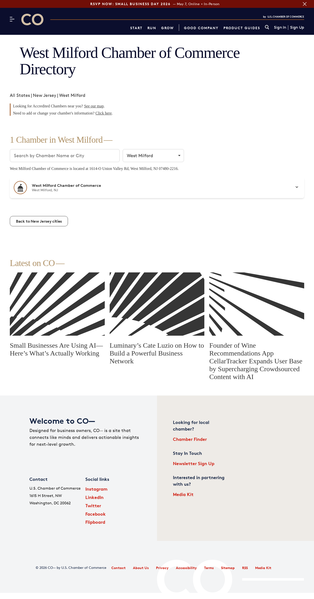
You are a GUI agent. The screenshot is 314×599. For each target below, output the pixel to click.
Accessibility (186, 568)
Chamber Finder (190, 439)
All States (20, 95)
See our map (94, 106)
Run (151, 28)
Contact (118, 568)
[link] (267, 27)
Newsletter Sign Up (193, 463)
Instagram (96, 489)
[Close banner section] (305, 4)
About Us (141, 568)
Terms (209, 568)
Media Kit (183, 494)
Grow (167, 28)
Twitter (93, 505)
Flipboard (95, 522)
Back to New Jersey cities (39, 221)
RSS (245, 568)
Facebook (95, 514)
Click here (103, 113)
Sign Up (297, 27)
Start (136, 28)
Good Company (201, 28)
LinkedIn (94, 497)
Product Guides (241, 28)
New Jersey (44, 95)
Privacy (162, 568)
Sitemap (228, 568)
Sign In (280, 27)
